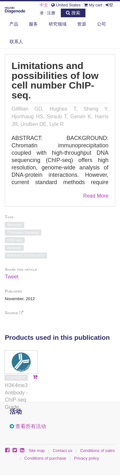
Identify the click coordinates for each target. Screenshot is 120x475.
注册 (51, 13)
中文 (44, 5)
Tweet (12, 276)
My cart (93, 5)
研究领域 (58, 24)
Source (14, 312)
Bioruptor (14, 225)
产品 (13, 24)
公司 (101, 24)
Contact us (62, 450)
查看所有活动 (30, 426)
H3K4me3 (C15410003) (25, 255)
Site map (36, 450)
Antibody (14, 248)
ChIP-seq (14, 240)
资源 (81, 24)
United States (65, 5)
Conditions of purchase (45, 458)
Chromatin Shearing (23, 232)
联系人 (16, 41)
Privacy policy (86, 458)
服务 (33, 24)
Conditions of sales (97, 450)
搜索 (73, 12)
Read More (95, 196)
